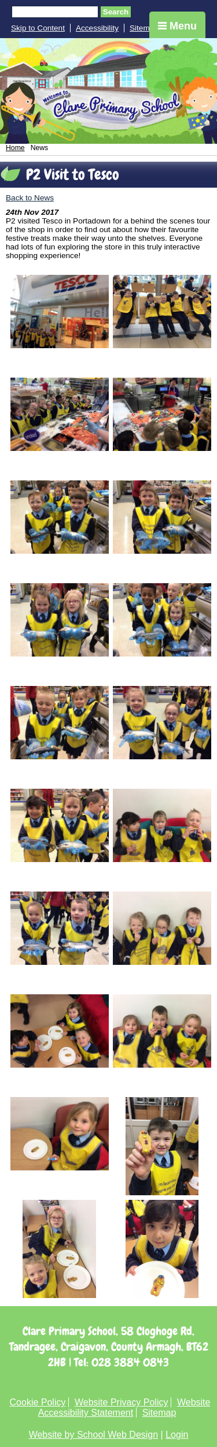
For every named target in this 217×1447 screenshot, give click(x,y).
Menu (177, 26)
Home (15, 148)
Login (176, 1434)
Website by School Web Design (94, 1434)
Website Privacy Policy (121, 1402)
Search (115, 12)
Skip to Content (38, 28)
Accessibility (97, 28)
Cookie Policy (38, 1402)
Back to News (30, 197)
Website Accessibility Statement (124, 1407)
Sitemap (144, 28)
